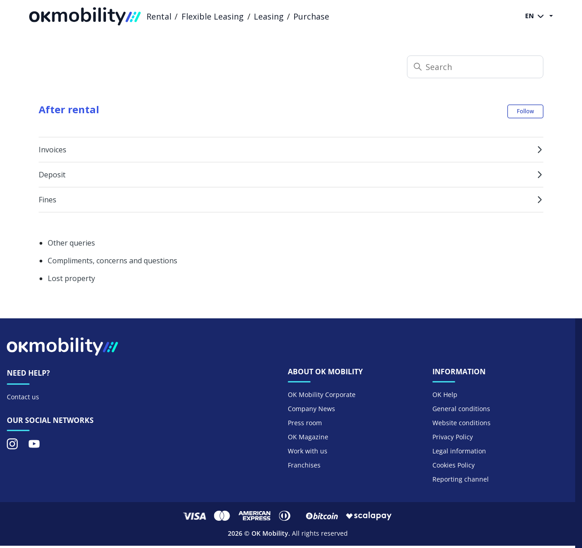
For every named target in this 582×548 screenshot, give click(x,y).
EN (536, 16)
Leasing (269, 16)
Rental (158, 16)
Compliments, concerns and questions (112, 261)
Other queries (71, 243)
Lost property (71, 278)
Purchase (311, 16)
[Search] (475, 66)
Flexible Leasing (212, 16)
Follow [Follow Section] (525, 111)
